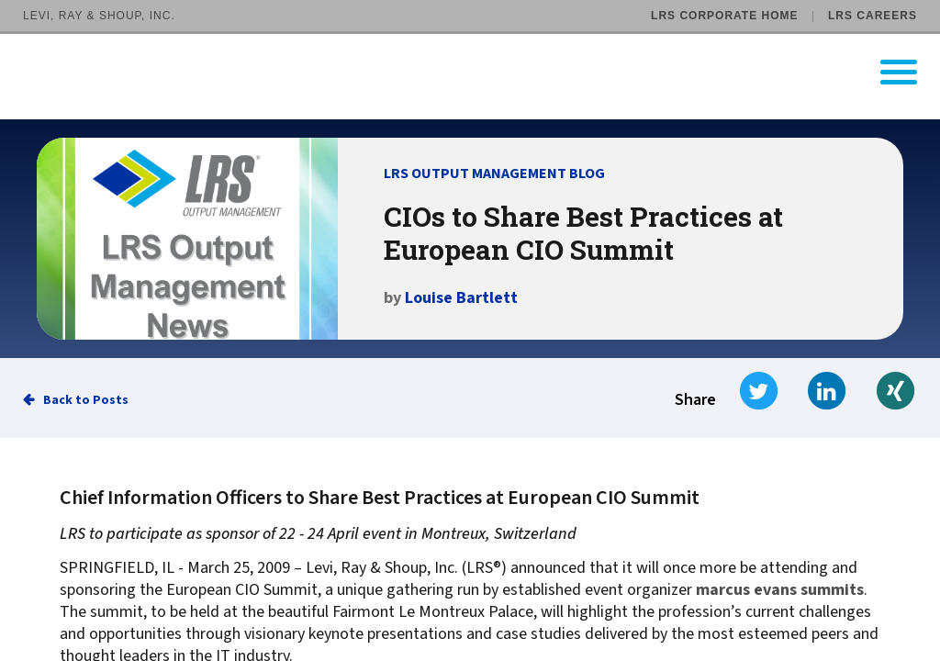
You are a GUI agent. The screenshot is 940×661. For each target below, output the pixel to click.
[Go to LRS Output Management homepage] (481, 72)
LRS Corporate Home (724, 15)
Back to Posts (86, 400)
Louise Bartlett (461, 297)
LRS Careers (872, 15)
